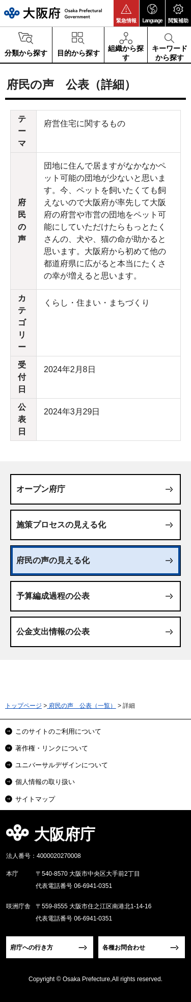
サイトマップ (35, 799)
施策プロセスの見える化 (61, 524)
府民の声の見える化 (53, 560)
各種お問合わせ (123, 947)
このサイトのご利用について (58, 731)
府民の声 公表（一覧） (81, 705)
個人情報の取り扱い (45, 782)
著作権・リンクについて (51, 748)
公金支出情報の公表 (53, 631)
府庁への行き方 (31, 947)
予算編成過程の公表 (53, 596)
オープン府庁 (40, 489)
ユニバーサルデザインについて (61, 765)
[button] (126, 13)
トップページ (23, 705)
